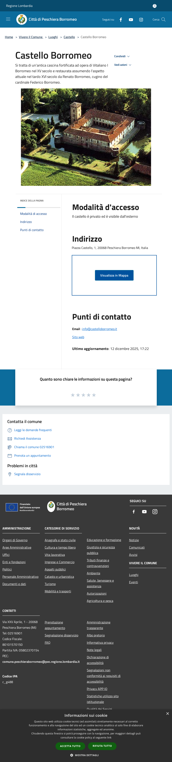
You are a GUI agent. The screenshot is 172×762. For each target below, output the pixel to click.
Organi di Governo (14, 540)
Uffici (6, 554)
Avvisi (133, 554)
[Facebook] (119, 19)
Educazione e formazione (104, 539)
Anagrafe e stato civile (60, 540)
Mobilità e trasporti (58, 591)
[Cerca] (163, 19)
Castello (69, 36)
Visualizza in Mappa (114, 275)
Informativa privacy (100, 642)
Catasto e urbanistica (59, 576)
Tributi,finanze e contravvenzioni (98, 563)
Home (9, 36)
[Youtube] (129, 19)
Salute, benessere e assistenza (100, 583)
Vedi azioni (123, 64)
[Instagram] (139, 19)
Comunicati (137, 547)
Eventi (133, 582)
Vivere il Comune (31, 36)
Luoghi (53, 36)
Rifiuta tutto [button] (102, 746)
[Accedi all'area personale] (154, 6)
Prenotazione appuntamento (55, 625)
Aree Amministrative (16, 547)
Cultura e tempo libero (60, 547)
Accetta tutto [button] (70, 746)
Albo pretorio (96, 635)
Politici (7, 569)
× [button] (167, 713)
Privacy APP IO (97, 688)
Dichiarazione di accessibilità (98, 660)
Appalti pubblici (55, 569)
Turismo (50, 583)
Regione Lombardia (19, 5)
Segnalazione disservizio (61, 635)
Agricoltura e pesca (100, 600)
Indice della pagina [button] (32, 200)
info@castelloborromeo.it (99, 328)
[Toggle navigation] (8, 19)
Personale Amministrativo (20, 576)
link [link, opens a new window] (109, 737)
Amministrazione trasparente (98, 625)
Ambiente (93, 573)
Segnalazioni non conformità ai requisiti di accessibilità (104, 676)
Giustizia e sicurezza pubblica (101, 550)
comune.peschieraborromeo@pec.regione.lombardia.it (41, 661)
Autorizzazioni (97, 593)
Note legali (94, 649)
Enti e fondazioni (14, 562)
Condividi (122, 56)
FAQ (47, 642)
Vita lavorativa (55, 554)
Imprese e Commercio (59, 562)
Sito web (78, 337)
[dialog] (86, 735)
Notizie (134, 540)
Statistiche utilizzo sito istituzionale (103, 699)
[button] (86, 755)
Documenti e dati (14, 583)
